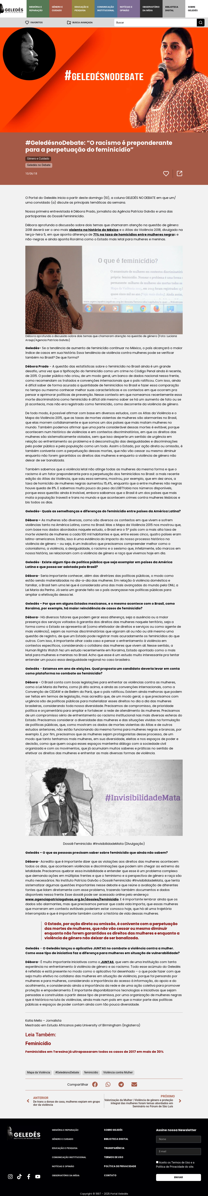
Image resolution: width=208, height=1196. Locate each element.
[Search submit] (201, 22)
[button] (94, 1084)
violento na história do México (94, 229)
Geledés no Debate (39, 165)
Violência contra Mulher (118, 1072)
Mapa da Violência (38, 1072)
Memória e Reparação (35, 9)
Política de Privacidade (120, 1166)
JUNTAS (107, 962)
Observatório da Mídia (151, 9)
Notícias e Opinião (126, 9)
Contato (110, 1175)
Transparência (114, 1148)
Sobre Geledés (193, 9)
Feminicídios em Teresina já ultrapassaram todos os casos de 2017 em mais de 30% (94, 1051)
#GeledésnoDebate (67, 1072)
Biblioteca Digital (171, 9)
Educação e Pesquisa (81, 9)
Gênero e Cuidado (57, 9)
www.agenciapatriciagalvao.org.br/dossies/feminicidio (72, 899)
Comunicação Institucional (105, 9)
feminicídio (91, 1072)
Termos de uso (113, 1157)
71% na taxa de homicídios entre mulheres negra (133, 234)
